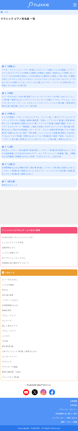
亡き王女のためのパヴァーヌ (28, 153)
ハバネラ (48, 96)
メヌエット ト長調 (44, 69)
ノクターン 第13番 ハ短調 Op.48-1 (59, 167)
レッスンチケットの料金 (12, 242)
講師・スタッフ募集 (69, 422)
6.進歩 (53, 76)
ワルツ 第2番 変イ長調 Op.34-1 (19, 174)
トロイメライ (44, 103)
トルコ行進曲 (60, 69)
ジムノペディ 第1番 (25, 69)
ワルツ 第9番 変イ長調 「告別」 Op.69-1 (55, 136)
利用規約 (73, 405)
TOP (6, 12)
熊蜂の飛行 (24, 167)
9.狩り (4, 79)
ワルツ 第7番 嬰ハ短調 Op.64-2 (19, 123)
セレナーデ (37, 96)
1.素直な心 (56, 73)
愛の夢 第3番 (36, 167)
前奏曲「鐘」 (63, 153)
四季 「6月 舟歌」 (30, 133)
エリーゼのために (9, 96)
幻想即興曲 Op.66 (9, 167)
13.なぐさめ (54, 79)
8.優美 (72, 76)
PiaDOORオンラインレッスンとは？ (18, 237)
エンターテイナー (10, 356)
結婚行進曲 (60, 123)
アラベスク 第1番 (56, 120)
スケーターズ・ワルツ (38, 129)
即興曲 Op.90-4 (22, 156)
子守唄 (56, 96)
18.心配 (37, 82)
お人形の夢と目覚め (18, 76)
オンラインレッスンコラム (13, 258)
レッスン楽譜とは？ (11, 252)
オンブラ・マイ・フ (16, 103)
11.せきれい (28, 79)
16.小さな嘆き (12, 82)
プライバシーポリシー (68, 409)
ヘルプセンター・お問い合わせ (65, 418)
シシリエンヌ (46, 133)
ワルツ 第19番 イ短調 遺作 (63, 103)
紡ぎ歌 (33, 106)
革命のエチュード (9, 185)
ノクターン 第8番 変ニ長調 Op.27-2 (17, 170)
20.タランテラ (14, 73)
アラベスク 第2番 (46, 123)
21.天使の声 (65, 82)
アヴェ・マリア (8, 69)
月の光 (5, 150)
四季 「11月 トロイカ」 (41, 156)
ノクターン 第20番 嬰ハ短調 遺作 (24, 150)
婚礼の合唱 (38, 126)
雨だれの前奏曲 (20, 129)
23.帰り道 (22, 85)
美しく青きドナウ (56, 117)
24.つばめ (12, 85)
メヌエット (32, 103)
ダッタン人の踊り (44, 99)
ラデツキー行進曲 (17, 120)
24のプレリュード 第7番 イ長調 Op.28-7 (19, 351)
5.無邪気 (45, 76)
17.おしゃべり (26, 82)
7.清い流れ (62, 76)
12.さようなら (41, 79)
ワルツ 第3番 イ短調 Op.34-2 (23, 136)
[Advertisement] (39, 207)
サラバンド (30, 99)
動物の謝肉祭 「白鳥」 (37, 120)
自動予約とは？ (9, 247)
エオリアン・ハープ (43, 170)
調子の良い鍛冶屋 (9, 106)
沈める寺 (57, 156)
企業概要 (73, 401)
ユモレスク (24, 106)
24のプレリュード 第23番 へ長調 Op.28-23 (52, 139)
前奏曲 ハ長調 (44, 73)
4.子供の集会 (34, 76)
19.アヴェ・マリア (50, 82)
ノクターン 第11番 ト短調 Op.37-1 (17, 139)
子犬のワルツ (50, 126)
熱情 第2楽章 (59, 133)
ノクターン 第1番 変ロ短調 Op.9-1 (55, 150)
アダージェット (49, 153)
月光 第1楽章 (24, 96)
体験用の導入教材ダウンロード (15, 263)
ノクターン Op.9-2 (23, 117)
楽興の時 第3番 (56, 129)
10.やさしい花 (15, 79)
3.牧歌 (65, 73)
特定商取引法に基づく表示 (66, 413)
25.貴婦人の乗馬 (29, 73)
